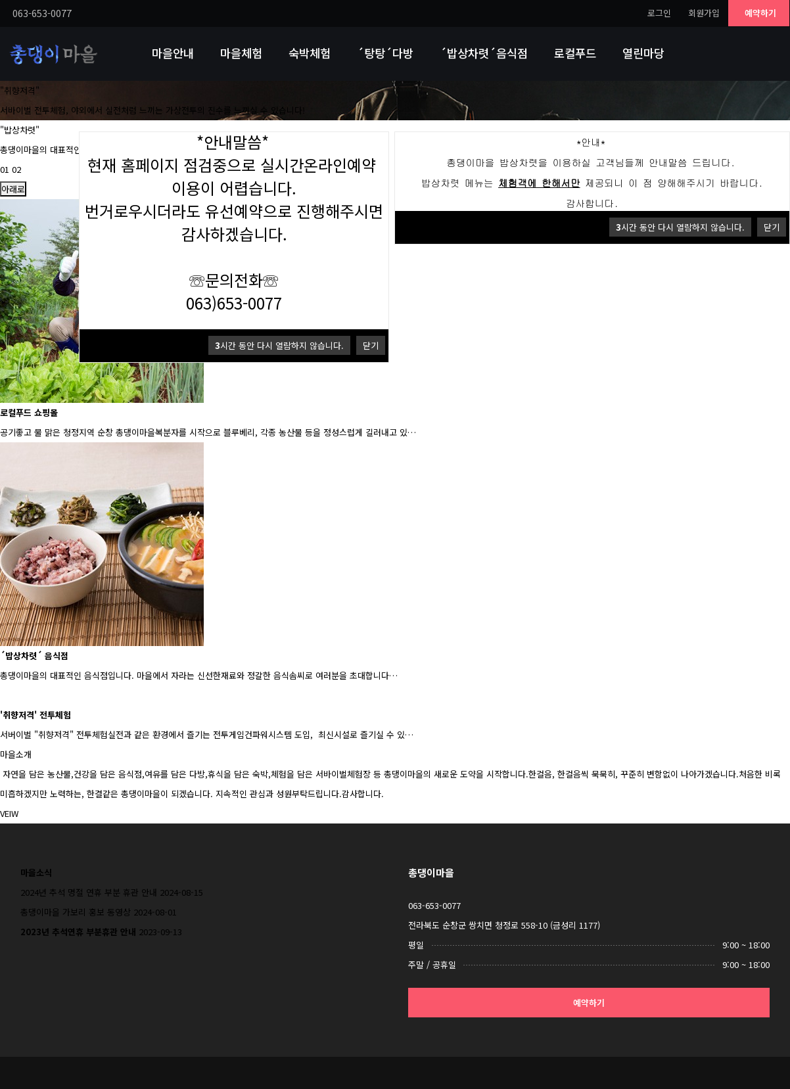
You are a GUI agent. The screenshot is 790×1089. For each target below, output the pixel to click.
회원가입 (704, 13)
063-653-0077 (434, 905)
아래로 (13, 189)
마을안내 (173, 53)
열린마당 (643, 53)
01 (4, 169)
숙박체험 (310, 53)
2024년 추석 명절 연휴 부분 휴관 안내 (88, 892)
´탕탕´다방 (385, 53)
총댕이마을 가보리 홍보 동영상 (75, 912)
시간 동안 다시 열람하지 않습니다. (680, 227)
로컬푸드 (575, 53)
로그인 (659, 13)
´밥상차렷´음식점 (484, 53)
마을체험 (241, 53)
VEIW (9, 813)
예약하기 (760, 13)
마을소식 (36, 872)
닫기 (771, 227)
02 (16, 169)
